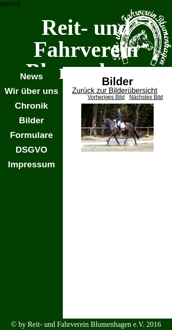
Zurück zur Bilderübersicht (114, 90)
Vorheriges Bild (106, 97)
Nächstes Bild (146, 97)
